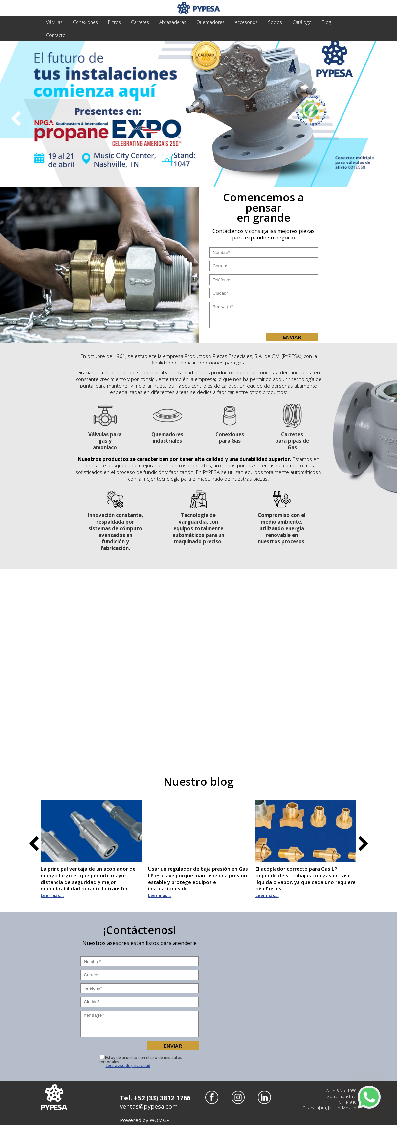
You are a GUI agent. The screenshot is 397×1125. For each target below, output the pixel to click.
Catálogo (296, 22)
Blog (319, 22)
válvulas (54, 22)
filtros (112, 22)
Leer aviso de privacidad (128, 1064)
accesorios (242, 22)
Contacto (55, 35)
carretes (138, 22)
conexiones (84, 22)
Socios (270, 22)
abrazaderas (169, 22)
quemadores (207, 22)
